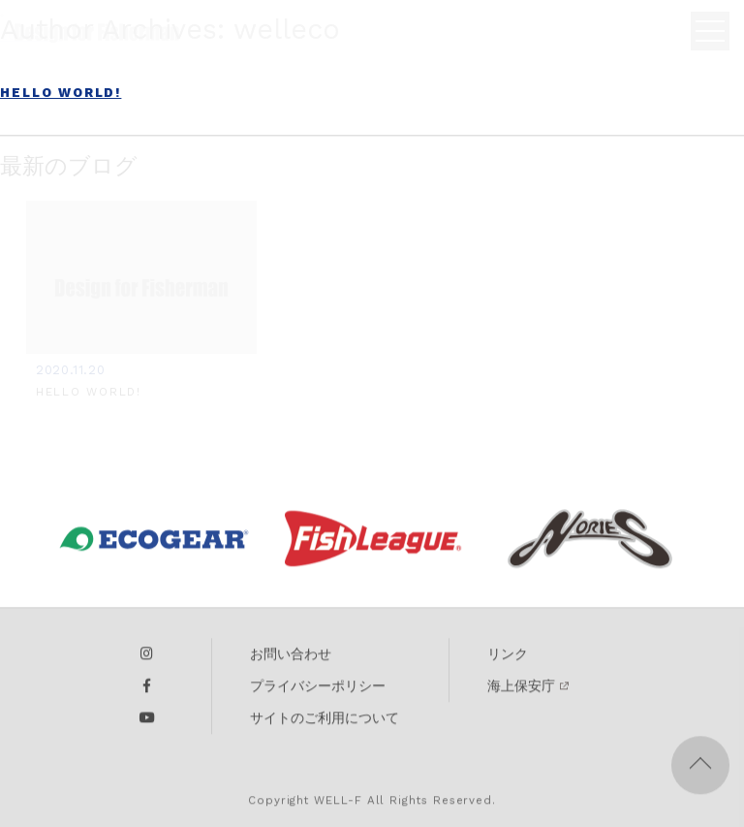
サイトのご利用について (324, 722)
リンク (507, 658)
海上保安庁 (521, 690)
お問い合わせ (290, 658)
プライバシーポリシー (318, 690)
